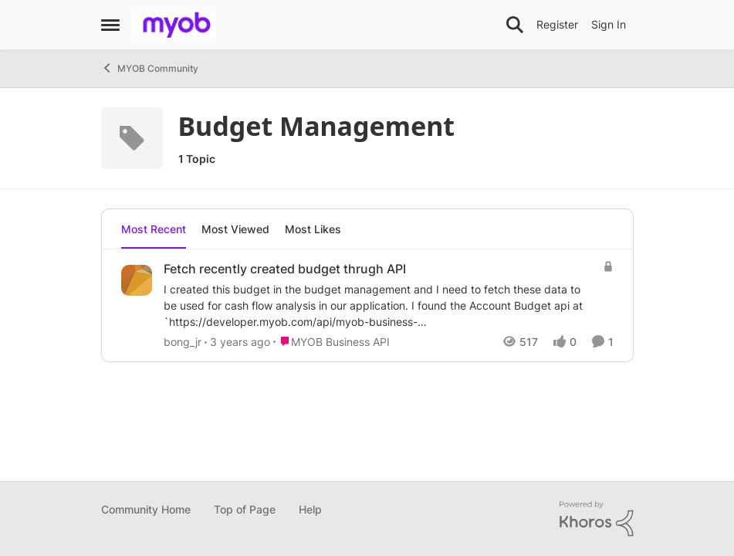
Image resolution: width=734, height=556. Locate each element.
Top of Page (245, 509)
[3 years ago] (237, 342)
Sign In (608, 24)
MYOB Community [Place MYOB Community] (149, 68)
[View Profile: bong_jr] (136, 280)
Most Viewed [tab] (235, 229)
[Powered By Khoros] (597, 519)
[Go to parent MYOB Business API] (331, 342)
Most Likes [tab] (313, 229)
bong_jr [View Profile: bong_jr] (182, 341)
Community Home (146, 509)
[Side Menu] (110, 24)
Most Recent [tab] (153, 229)
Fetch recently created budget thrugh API (285, 268)
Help (310, 509)
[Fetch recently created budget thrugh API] (379, 305)
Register (557, 24)
